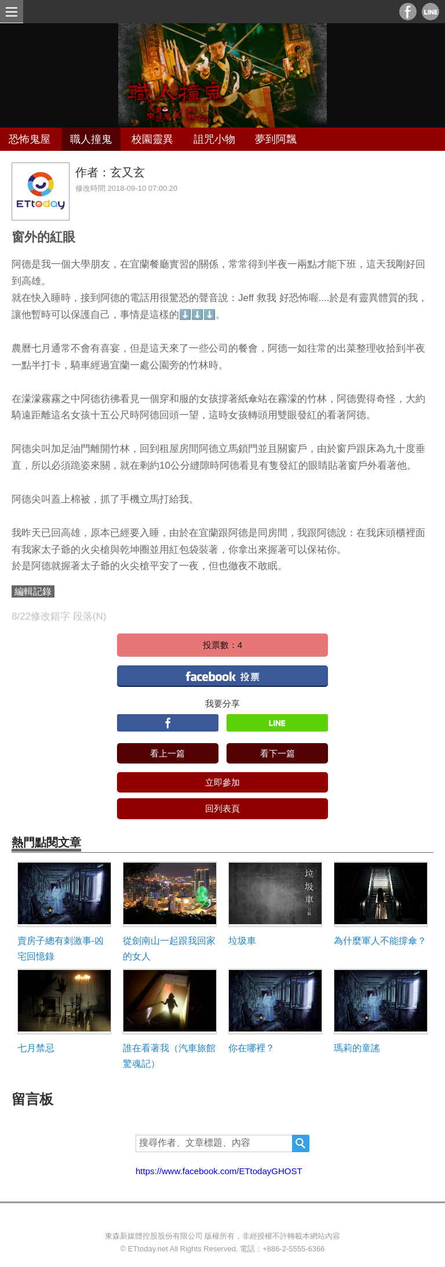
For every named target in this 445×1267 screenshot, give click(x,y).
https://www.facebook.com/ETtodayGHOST (219, 1171)
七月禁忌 (35, 1048)
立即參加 (222, 782)
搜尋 (300, 1143)
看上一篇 (167, 753)
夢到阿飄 (276, 139)
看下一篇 (277, 753)
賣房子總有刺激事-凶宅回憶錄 (60, 948)
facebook (222, 675)
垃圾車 (242, 941)
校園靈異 (152, 139)
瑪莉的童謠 (357, 1048)
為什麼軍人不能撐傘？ (380, 941)
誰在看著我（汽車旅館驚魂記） (169, 1056)
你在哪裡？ (251, 1048)
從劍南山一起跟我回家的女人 (169, 948)
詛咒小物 (214, 139)
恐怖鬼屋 (29, 139)
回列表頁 (222, 808)
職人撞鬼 (91, 139)
